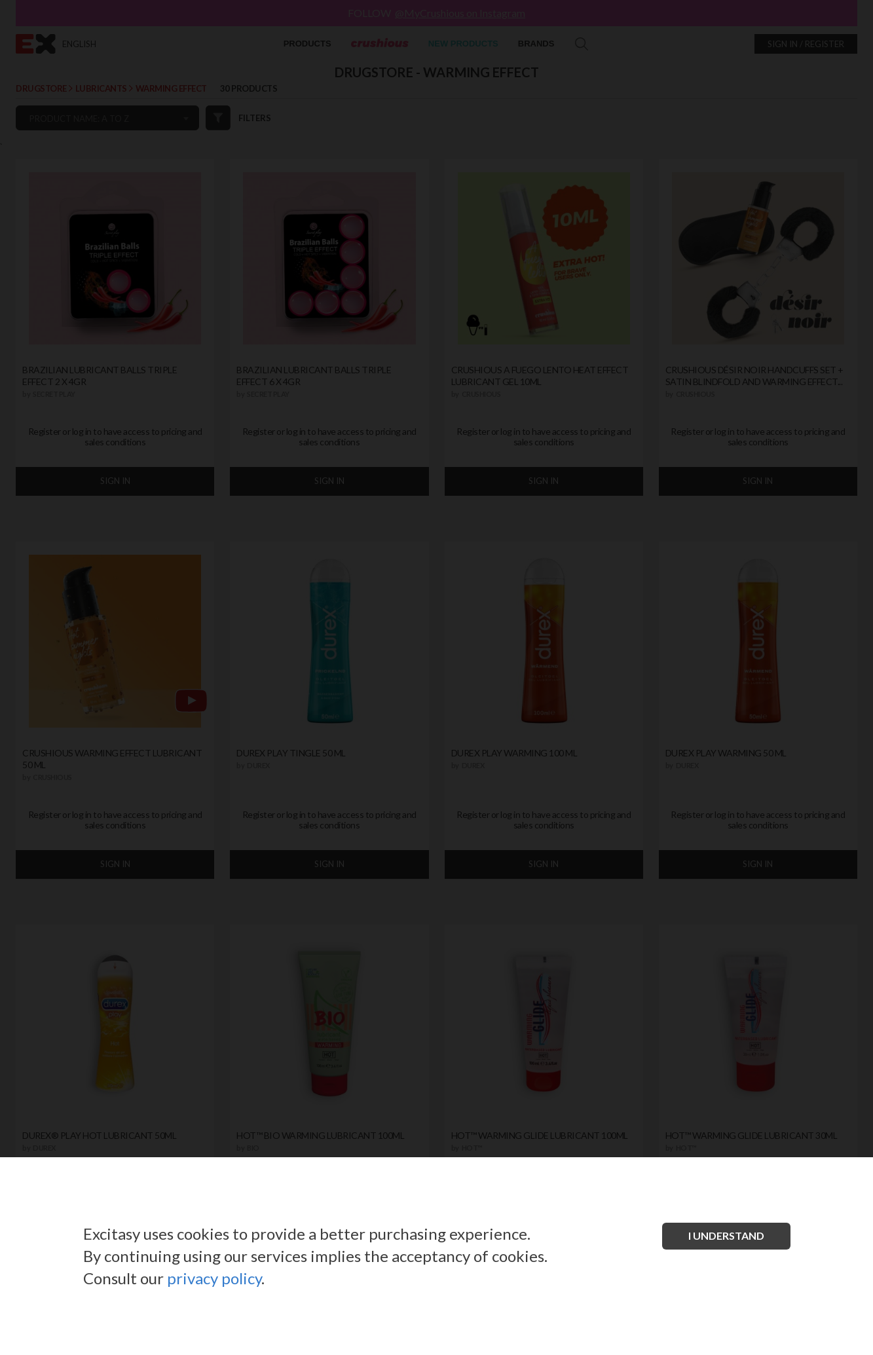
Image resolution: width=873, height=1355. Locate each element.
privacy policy (214, 1278)
